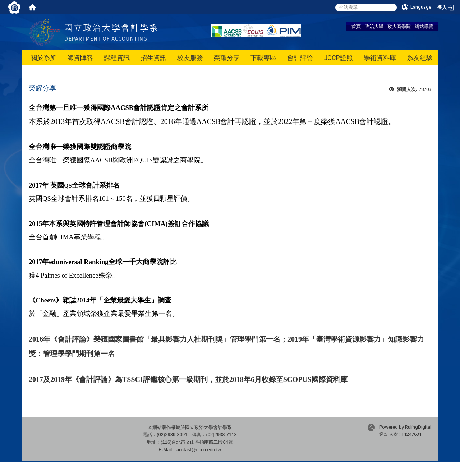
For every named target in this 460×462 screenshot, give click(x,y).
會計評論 (300, 57)
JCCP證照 (338, 57)
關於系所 (43, 57)
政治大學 (374, 26)
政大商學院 (399, 26)
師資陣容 (80, 57)
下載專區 (263, 57)
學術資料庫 (380, 57)
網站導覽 (424, 26)
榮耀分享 (227, 57)
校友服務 (190, 57)
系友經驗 (420, 57)
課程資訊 (117, 57)
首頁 (356, 26)
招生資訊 (153, 57)
